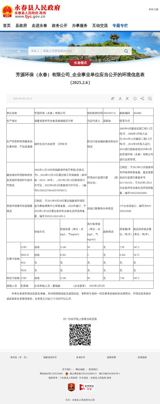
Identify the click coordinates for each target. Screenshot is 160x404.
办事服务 (80, 26)
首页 (7, 26)
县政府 (21, 26)
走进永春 (39, 26)
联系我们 (93, 369)
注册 (156, 9)
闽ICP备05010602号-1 (109, 373)
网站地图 (80, 369)
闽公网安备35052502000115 (81, 373)
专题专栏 (120, 26)
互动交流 (100, 26)
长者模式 (80, 63)
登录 (151, 9)
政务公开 (59, 26)
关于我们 (66, 369)
